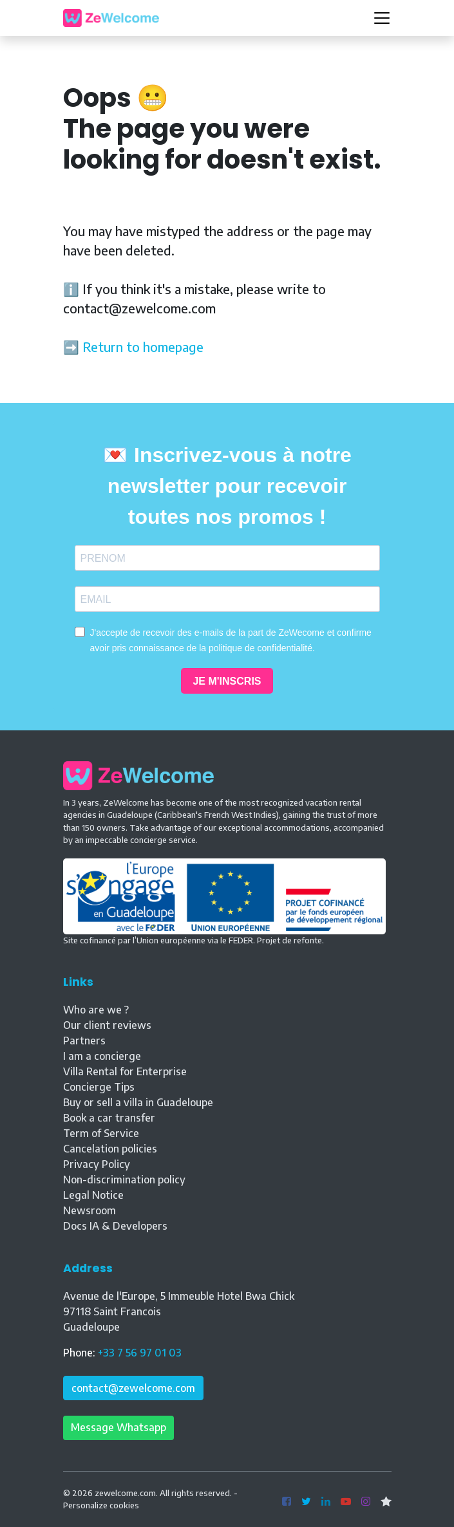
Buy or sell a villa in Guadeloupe (138, 1102)
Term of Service (101, 1133)
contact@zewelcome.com (133, 1388)
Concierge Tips (99, 1086)
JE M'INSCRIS (227, 681)
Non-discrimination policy (124, 1179)
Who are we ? (96, 1009)
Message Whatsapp (118, 1427)
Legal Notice (93, 1195)
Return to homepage (142, 346)
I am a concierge (102, 1056)
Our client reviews (107, 1025)
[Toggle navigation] (382, 18)
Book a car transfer (109, 1117)
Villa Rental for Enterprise (125, 1071)
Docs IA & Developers (115, 1225)
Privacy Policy (96, 1164)
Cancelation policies (110, 1148)
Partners (84, 1040)
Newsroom (89, 1210)
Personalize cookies (101, 1505)
